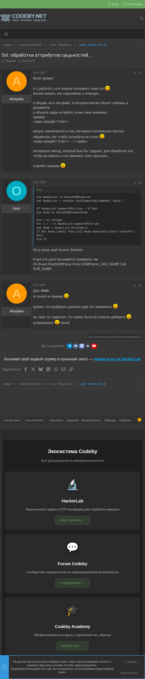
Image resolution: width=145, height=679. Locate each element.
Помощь (110, 420)
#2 (140, 182)
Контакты (56, 420)
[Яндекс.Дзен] (87, 346)
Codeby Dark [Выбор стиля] (11, 420)
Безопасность (91, 420)
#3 (140, 285)
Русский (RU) (34, 420)
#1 (140, 73)
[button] (6, 34)
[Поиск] (141, 18)
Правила (73, 420)
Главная (125, 420)
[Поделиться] (134, 73)
